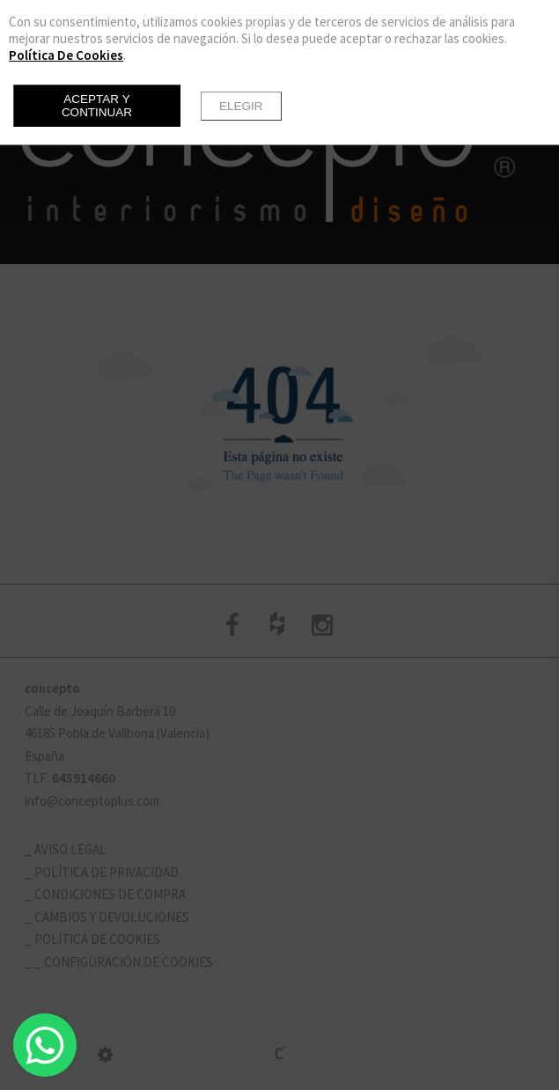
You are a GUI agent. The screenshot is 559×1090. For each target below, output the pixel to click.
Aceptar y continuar (97, 105)
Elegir (241, 106)
